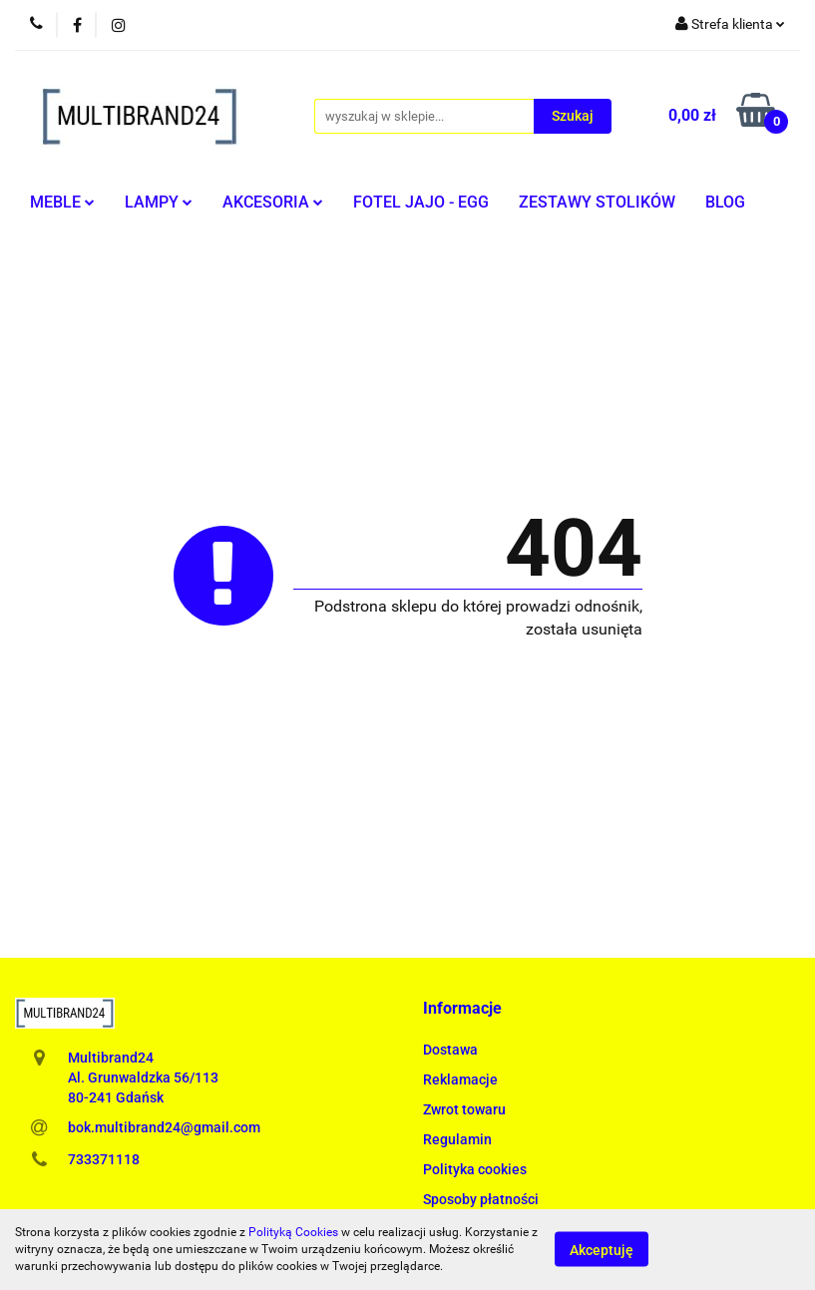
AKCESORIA (272, 202)
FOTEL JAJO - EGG (421, 202)
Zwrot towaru (464, 1109)
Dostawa (450, 1050)
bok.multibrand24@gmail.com (164, 1127)
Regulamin (457, 1139)
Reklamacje (460, 1079)
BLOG (725, 202)
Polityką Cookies (293, 1232)
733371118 (104, 1159)
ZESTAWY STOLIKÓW (597, 202)
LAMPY (159, 202)
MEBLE (62, 202)
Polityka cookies (475, 1169)
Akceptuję (601, 1250)
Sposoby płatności (481, 1199)
